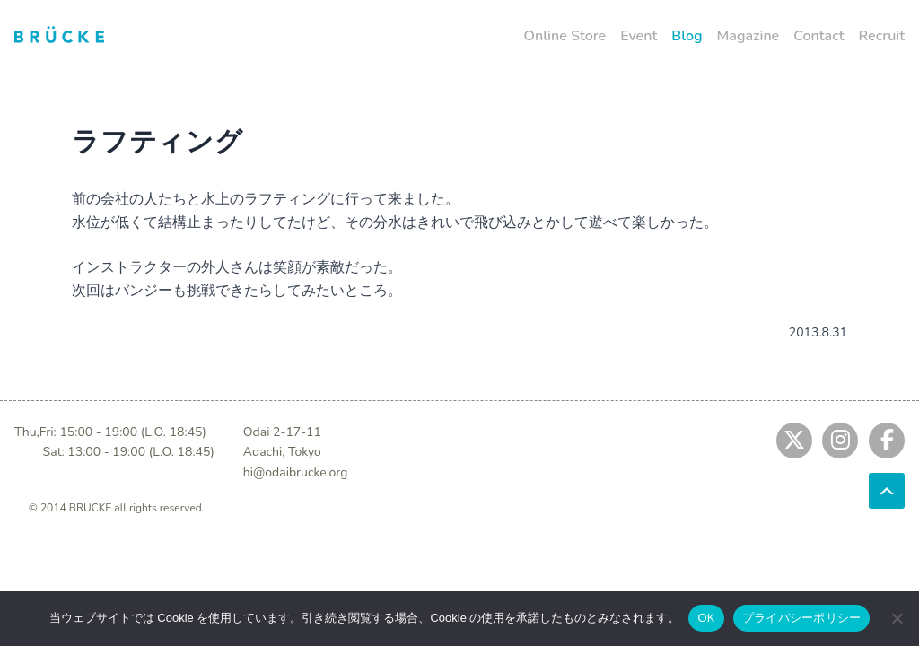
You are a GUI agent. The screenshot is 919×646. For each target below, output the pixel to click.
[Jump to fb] (887, 440)
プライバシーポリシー (802, 617)
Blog (686, 36)
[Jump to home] (59, 34)
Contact (818, 36)
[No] (897, 618)
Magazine (748, 36)
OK (705, 617)
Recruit (881, 36)
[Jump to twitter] (794, 440)
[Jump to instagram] (840, 440)
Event (638, 36)
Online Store (565, 36)
